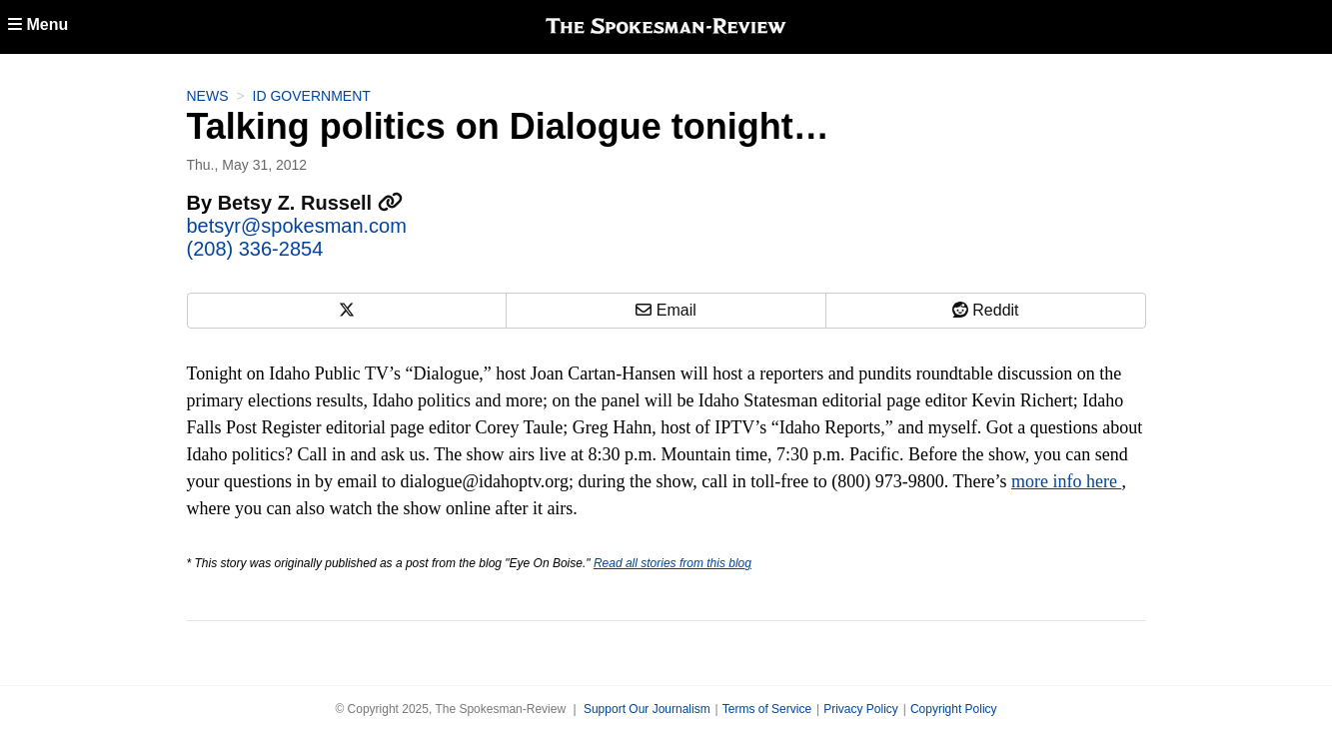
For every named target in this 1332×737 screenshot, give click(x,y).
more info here (1066, 481)
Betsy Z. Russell (310, 203)
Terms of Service (766, 709)
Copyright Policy (953, 709)
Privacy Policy (860, 709)
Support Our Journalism (647, 709)
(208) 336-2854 (255, 249)
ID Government (312, 96)
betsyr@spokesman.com (297, 226)
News (208, 96)
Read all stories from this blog (672, 563)
